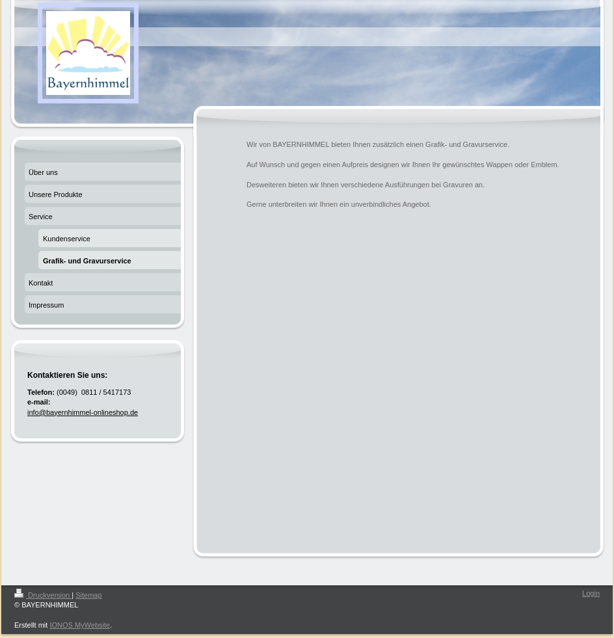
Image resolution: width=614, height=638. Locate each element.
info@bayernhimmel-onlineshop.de (82, 412)
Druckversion (43, 595)
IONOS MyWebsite (79, 625)
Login (591, 593)
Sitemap (88, 595)
